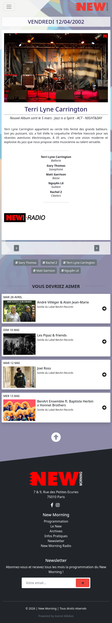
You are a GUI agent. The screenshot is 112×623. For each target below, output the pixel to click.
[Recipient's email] (49, 583)
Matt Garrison (44, 270)
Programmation (56, 521)
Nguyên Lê (70, 270)
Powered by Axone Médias (56, 616)
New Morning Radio (56, 546)
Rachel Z (50, 263)
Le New (56, 526)
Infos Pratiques (56, 536)
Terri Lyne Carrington (79, 263)
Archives (55, 531)
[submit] (82, 583)
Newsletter (56, 541)
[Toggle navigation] (9, 7)
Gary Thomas (25, 263)
